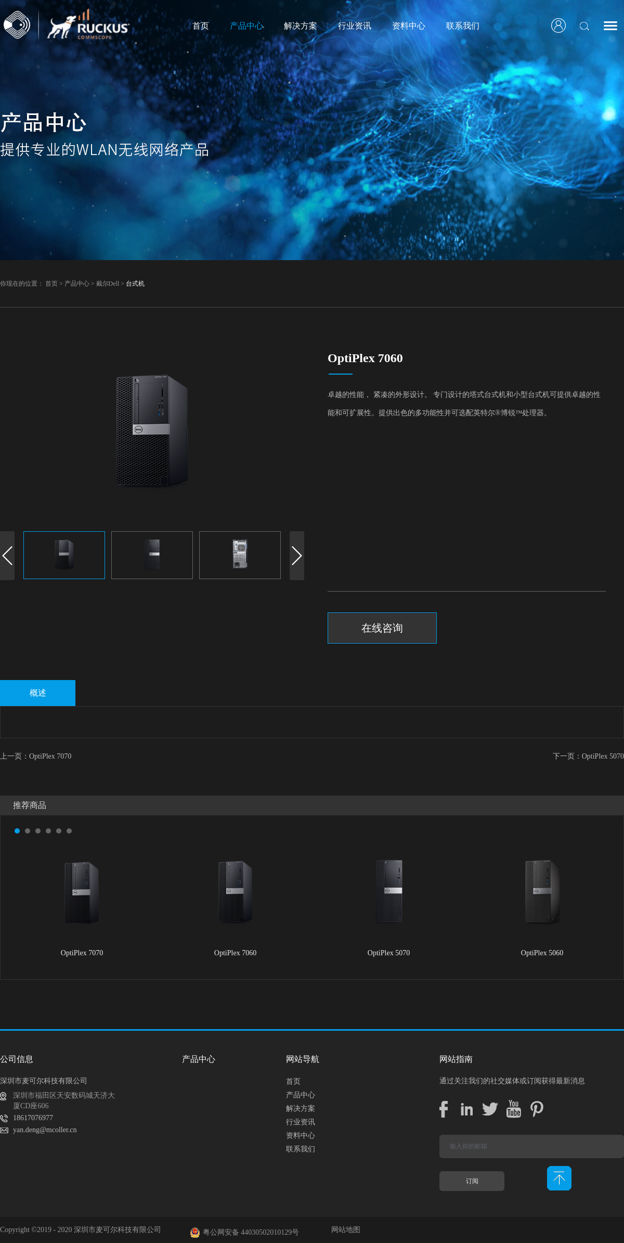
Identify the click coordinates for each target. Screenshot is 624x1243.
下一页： (588, 756)
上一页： (35, 756)
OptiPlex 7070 (82, 953)
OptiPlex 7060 (235, 953)
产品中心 (76, 283)
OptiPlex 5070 (389, 953)
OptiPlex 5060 (542, 953)
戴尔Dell (108, 283)
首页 (200, 25)
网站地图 (344, 1230)
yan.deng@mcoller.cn (45, 1130)
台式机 (135, 283)
